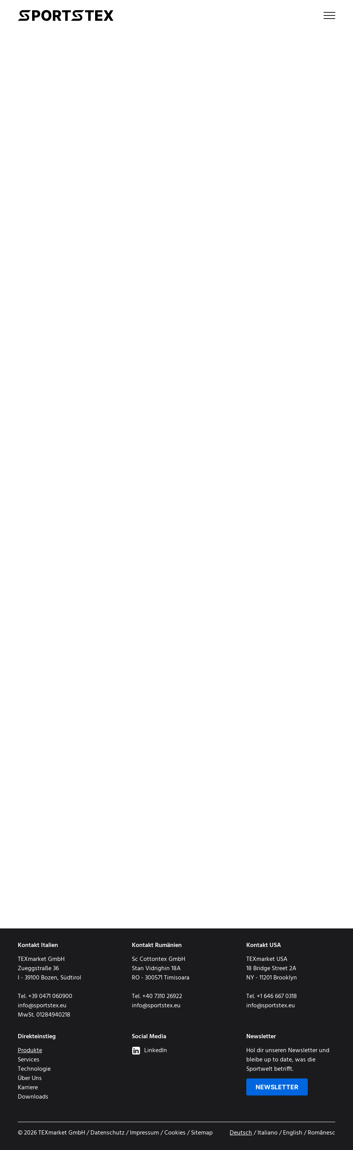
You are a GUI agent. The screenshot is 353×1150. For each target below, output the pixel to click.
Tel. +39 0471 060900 (45, 996)
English (292, 1133)
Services (28, 1060)
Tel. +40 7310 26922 (157, 996)
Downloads (33, 1097)
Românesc (321, 1133)
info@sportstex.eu (42, 1006)
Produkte (30, 1051)
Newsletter (277, 1087)
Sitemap (202, 1133)
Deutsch (241, 1133)
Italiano (268, 1133)
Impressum (144, 1133)
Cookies (175, 1133)
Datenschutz (107, 1133)
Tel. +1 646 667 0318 (271, 996)
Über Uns (30, 1078)
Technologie (34, 1069)
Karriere (28, 1088)
